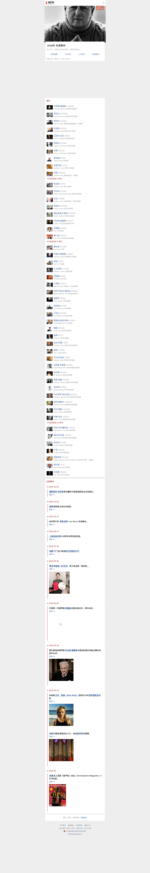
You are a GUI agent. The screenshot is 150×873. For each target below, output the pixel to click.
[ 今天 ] (68, 54)
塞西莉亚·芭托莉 (56, 492)
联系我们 (71, 825)
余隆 (51, 776)
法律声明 (79, 825)
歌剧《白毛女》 (62, 566)
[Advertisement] (75, 79)
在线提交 (84, 817)
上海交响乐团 (55, 536)
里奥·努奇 (64, 521)
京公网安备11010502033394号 (76, 831)
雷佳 (51, 566)
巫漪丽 (68, 608)
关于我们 (63, 825)
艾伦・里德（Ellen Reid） (66, 695)
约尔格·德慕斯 (71, 650)
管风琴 (80, 734)
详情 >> (52, 495)
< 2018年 (54, 54)
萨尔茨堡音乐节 (72, 551)
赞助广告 (87, 825)
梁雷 (51, 507)
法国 (51, 734)
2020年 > (96, 54)
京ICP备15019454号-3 (75, 834)
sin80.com (79, 828)
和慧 (51, 551)
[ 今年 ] (82, 54)
